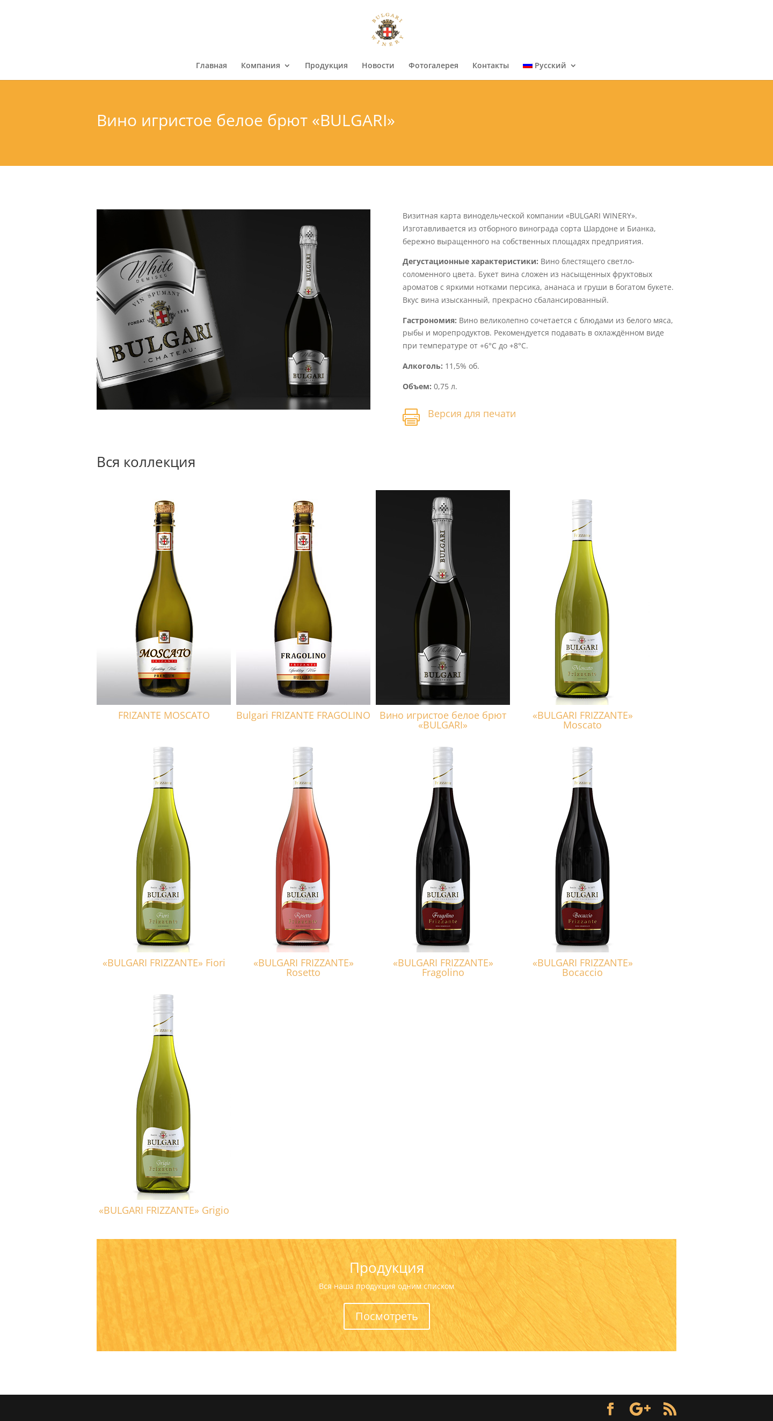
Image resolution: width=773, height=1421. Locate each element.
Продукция (326, 66)
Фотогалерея (433, 66)
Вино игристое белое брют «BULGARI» (443, 720)
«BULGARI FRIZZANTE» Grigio (164, 1210)
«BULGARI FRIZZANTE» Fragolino (443, 967)
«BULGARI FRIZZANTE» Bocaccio (583, 967)
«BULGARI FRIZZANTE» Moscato (583, 720)
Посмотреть (386, 1316)
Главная (211, 66)
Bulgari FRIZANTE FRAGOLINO (303, 715)
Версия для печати (472, 413)
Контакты (490, 66)
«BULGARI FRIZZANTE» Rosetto (303, 967)
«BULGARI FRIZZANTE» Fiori (164, 962)
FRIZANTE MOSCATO (164, 715)
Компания (260, 66)
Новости (378, 66)
